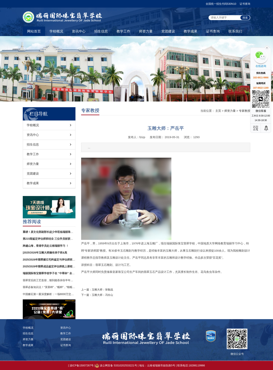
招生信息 (101, 31)
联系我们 (235, 31)
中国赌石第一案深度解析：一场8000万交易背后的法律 (49, 294)
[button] (132, 97)
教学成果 (190, 31)
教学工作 (123, 31)
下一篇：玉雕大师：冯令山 (97, 294)
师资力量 (146, 31)
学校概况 (56, 31)
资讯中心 (79, 31)
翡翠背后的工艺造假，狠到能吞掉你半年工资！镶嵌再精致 (49, 280)
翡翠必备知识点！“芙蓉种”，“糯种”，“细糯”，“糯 (49, 287)
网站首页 (34, 31)
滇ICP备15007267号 (82, 365)
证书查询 (245, 3)
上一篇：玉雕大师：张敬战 (97, 289)
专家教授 (244, 110)
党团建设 (168, 31)
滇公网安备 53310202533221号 (118, 365)
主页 (218, 110)
